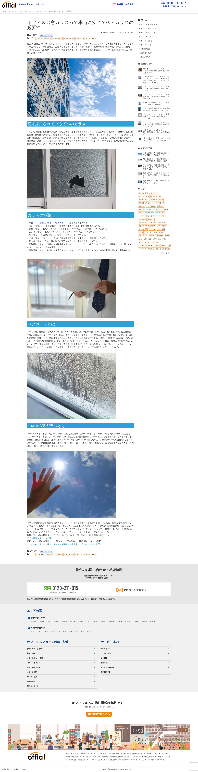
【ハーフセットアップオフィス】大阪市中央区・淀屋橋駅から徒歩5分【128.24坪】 (156, 124)
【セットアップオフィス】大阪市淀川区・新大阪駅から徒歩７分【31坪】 (156, 89)
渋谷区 (64, 621)
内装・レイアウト (148, 33)
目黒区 (119, 621)
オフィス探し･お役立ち (150, 29)
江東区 (137, 621)
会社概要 (104, 658)
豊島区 (104, 621)
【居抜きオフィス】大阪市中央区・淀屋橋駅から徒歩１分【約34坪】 (156, 132)
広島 (58, 631)
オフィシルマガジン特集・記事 (48, 642)
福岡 (52, 631)
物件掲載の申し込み (99, 714)
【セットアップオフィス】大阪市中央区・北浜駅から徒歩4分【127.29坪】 (156, 116)
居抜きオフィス (147, 57)
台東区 (88, 621)
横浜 (64, 631)
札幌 (83, 631)
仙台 (89, 631)
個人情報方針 (106, 672)
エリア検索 (34, 610)
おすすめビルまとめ (148, 24)
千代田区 (34, 621)
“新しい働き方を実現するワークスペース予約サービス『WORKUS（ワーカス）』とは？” (156, 140)
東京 (32, 631)
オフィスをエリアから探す (39, 544)
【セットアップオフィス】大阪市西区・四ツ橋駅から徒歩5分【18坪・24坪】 (156, 96)
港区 (50, 621)
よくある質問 (106, 653)
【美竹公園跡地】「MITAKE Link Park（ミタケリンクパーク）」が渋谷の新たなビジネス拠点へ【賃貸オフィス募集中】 (156, 80)
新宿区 (57, 621)
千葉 (77, 631)
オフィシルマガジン (15, 11)
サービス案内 (110, 642)
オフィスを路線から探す (64, 544)
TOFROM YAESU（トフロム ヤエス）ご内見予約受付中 (156, 103)
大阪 (38, 631)
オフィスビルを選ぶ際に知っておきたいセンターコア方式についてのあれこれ (156, 167)
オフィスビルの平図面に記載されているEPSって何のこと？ (156, 154)
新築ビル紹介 (146, 53)
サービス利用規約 (107, 667)
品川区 (72, 621)
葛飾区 (152, 621)
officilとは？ (105, 649)
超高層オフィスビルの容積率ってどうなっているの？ (156, 182)
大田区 (80, 621)
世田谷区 (128, 621)
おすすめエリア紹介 (148, 37)
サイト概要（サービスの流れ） (41, 538)
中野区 (111, 621)
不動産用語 (145, 49)
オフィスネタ (146, 45)
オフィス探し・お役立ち (36, 658)
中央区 (43, 621)
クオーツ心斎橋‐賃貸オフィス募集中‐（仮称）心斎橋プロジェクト (156, 109)
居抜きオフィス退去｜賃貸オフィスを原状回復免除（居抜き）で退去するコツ (156, 71)
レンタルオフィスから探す (90, 544)
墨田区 (144, 621)
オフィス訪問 (146, 41)
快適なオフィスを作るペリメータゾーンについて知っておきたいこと (156, 175)
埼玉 (70, 631)
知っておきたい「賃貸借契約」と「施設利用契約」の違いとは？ (156, 160)
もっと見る (166, 253)
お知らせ (104, 663)
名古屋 (45, 631)
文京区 (96, 621)
